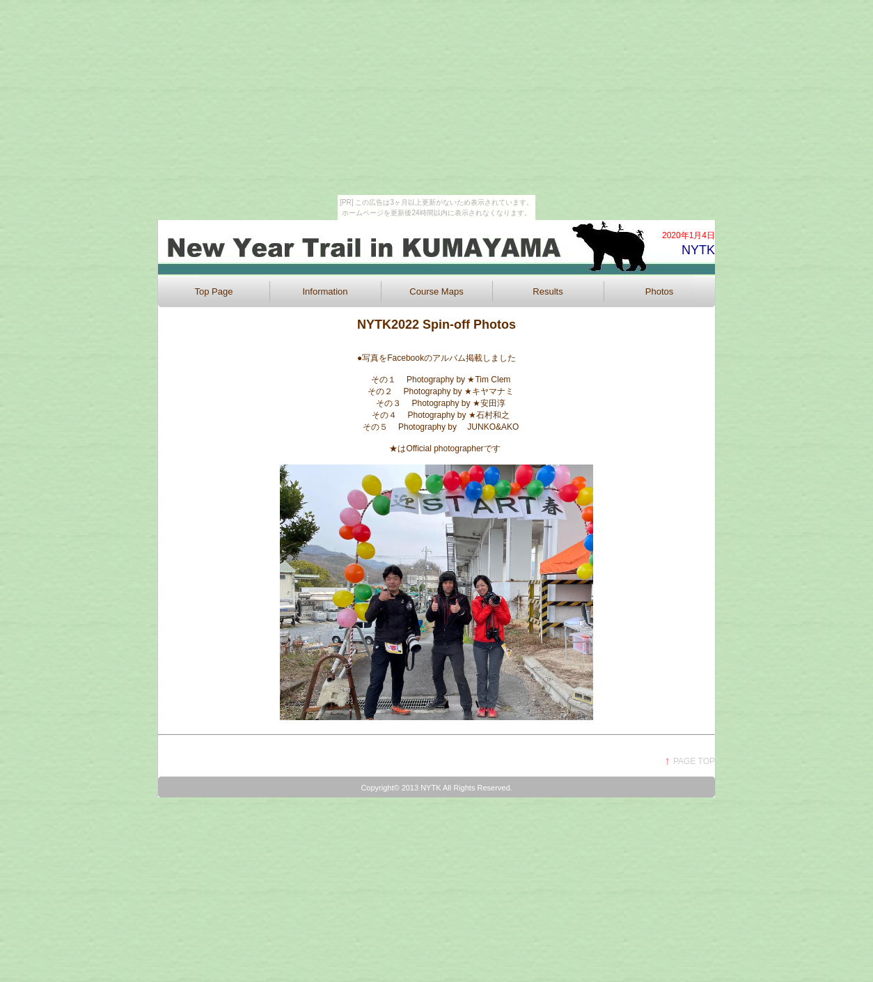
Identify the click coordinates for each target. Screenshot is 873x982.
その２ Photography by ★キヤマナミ (440, 391)
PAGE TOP (694, 761)
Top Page (214, 291)
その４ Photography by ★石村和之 (444, 415)
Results (548, 291)
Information (324, 291)
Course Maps (436, 291)
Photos (659, 291)
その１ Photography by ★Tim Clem (441, 379)
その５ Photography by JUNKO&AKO (436, 427)
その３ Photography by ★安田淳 (449, 403)
